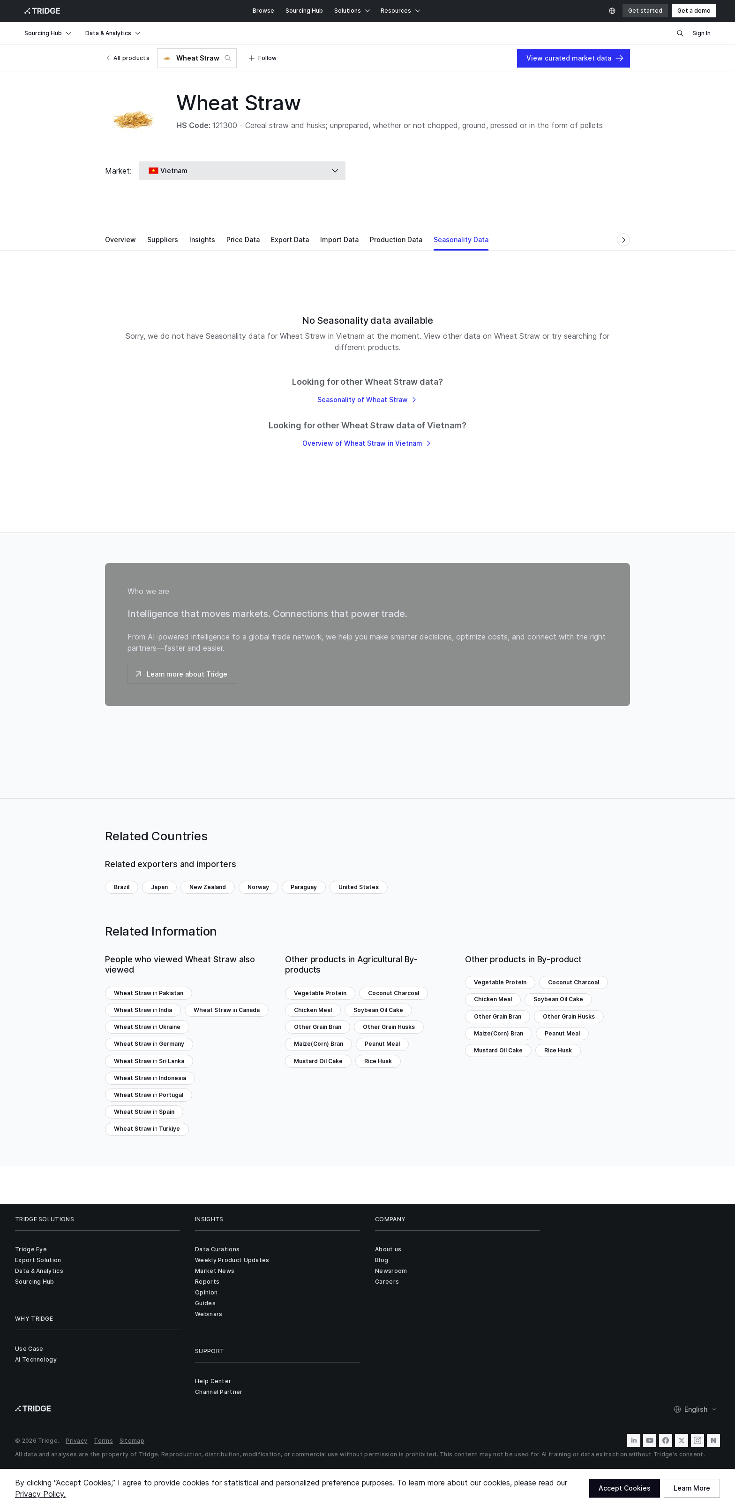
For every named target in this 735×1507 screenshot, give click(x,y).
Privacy (76, 1440)
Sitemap (132, 1440)
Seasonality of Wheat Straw (367, 399)
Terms (103, 1440)
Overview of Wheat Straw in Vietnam (367, 443)
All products (127, 57)
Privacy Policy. (40, 1494)
